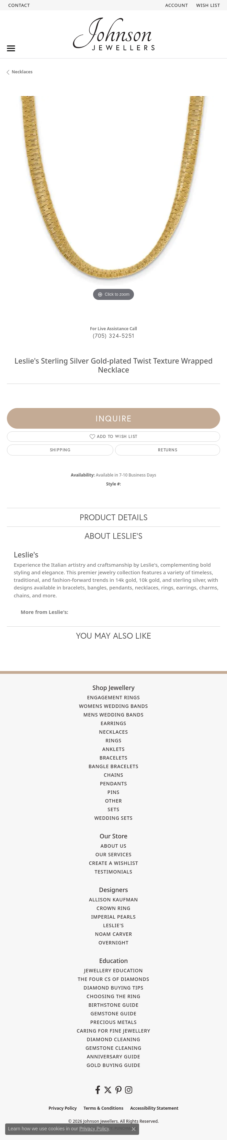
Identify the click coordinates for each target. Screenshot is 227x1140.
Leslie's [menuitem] (113, 925)
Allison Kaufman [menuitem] (113, 899)
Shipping (60, 449)
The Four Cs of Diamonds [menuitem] (113, 979)
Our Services (113, 854)
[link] (18, 5)
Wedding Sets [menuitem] (113, 818)
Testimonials (114, 871)
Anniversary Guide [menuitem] (113, 1056)
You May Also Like (113, 635)
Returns (168, 449)
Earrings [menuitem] (113, 723)
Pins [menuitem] (113, 792)
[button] (176, 5)
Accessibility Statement (154, 1108)
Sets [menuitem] (113, 809)
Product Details (114, 517)
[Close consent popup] (134, 1129)
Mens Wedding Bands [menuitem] (113, 714)
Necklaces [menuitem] (113, 732)
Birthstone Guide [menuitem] (113, 1005)
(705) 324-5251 (114, 335)
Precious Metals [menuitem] (113, 1022)
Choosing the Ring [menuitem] (113, 996)
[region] (113, 203)
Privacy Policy (63, 1108)
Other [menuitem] (113, 800)
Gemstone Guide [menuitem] (113, 1013)
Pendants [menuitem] (113, 783)
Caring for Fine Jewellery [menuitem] (113, 1030)
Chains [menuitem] (113, 775)
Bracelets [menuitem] (114, 757)
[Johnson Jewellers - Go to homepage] (113, 34)
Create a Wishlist (113, 863)
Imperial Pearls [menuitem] (113, 916)
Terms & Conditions (103, 1108)
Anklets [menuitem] (113, 749)
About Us (114, 846)
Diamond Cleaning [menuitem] (113, 1039)
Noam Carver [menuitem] (113, 934)
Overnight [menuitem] (114, 942)
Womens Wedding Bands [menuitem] (113, 706)
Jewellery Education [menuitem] (113, 970)
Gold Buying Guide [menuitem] (113, 1065)
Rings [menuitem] (113, 740)
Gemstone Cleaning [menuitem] (113, 1048)
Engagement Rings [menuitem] (113, 697)
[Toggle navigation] (11, 48)
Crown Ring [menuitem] (113, 908)
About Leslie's (113, 535)
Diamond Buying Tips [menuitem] (113, 987)
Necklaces (22, 72)
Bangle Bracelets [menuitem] (114, 766)
